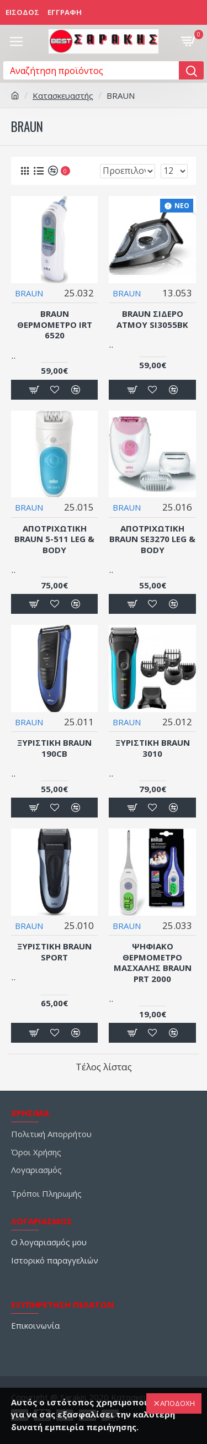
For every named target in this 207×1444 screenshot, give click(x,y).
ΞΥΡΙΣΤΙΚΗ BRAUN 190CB (54, 748)
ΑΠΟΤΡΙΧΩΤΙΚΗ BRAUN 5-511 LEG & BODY (54, 539)
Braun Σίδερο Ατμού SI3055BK (152, 319)
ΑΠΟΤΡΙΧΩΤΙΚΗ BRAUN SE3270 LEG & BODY (152, 539)
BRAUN (29, 293)
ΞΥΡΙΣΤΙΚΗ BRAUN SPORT (54, 952)
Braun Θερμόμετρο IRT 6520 (54, 325)
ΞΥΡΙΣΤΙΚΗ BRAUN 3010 (152, 748)
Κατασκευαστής (63, 95)
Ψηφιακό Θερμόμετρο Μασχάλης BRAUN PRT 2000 (153, 962)
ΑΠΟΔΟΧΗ (177, 1403)
